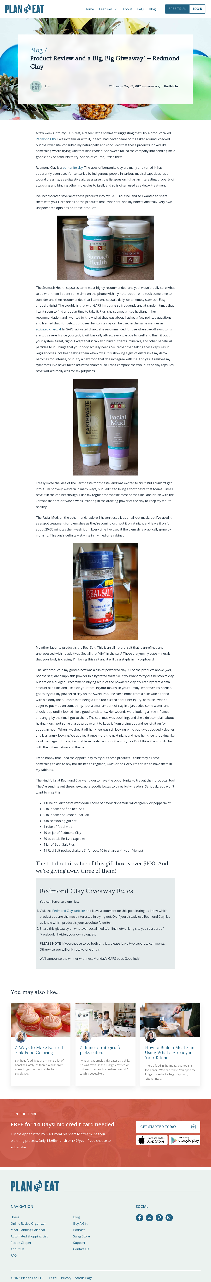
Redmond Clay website (68, 911)
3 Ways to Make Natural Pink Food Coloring (39, 1050)
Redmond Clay (46, 139)
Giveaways (151, 86)
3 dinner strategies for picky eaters (101, 1050)
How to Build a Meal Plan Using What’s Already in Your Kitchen (169, 1052)
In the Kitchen (170, 86)
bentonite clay (73, 167)
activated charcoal (49, 329)
